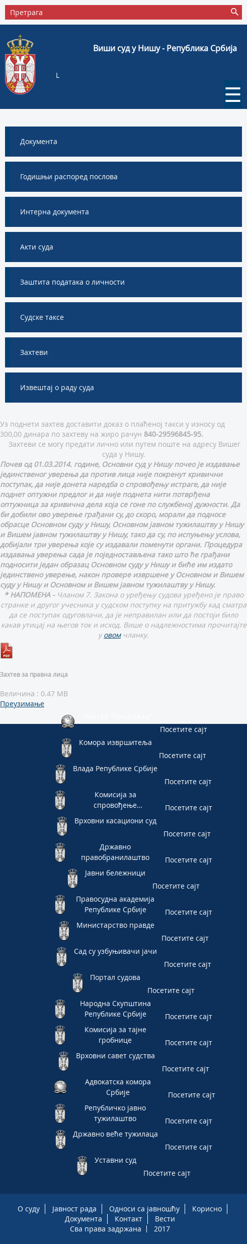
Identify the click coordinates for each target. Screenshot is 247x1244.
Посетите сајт (183, 729)
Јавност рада (74, 1208)
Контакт (128, 1218)
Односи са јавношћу (144, 1208)
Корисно (207, 1208)
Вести (165, 1218)
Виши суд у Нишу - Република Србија (165, 48)
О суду (29, 1208)
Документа (83, 1218)
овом (112, 635)
